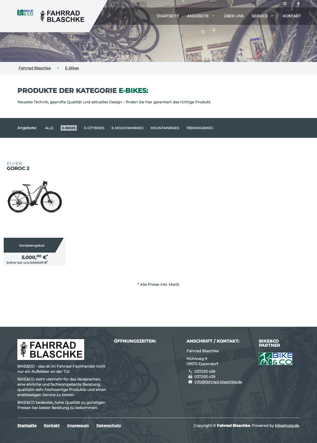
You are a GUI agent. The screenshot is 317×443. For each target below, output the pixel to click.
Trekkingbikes (199, 128)
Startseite (168, 16)
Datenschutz (108, 425)
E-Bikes (72, 68)
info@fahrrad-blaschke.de (218, 382)
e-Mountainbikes (127, 128)
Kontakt (292, 16)
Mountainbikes (165, 128)
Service (260, 16)
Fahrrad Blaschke (35, 68)
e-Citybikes (94, 128)
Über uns (234, 16)
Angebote (198, 16)
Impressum (78, 425)
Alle (49, 128)
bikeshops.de (287, 425)
